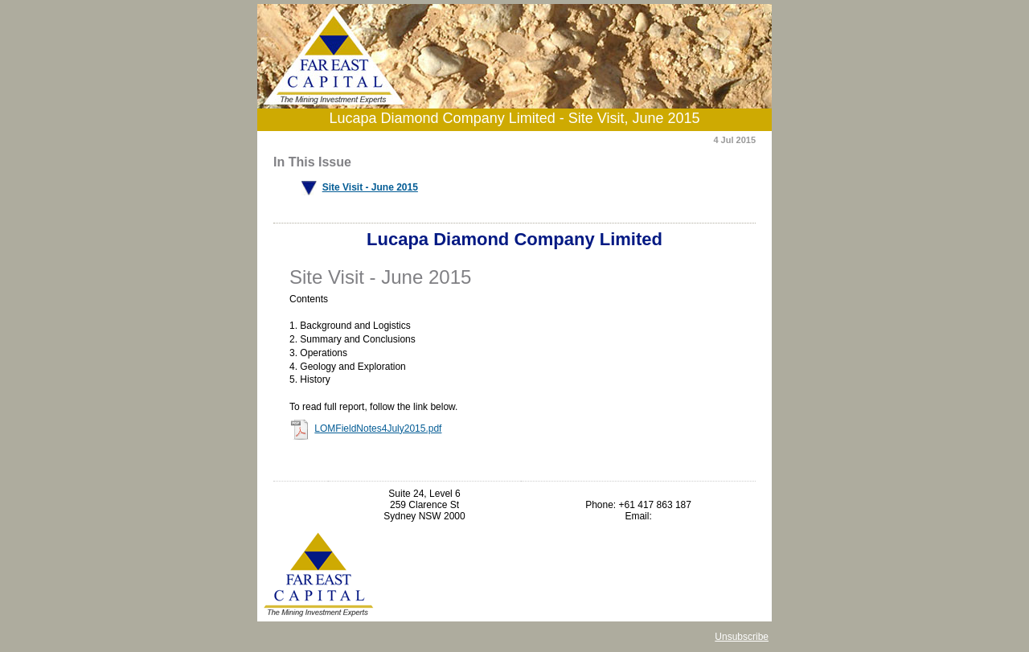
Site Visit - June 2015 (370, 187)
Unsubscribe (742, 636)
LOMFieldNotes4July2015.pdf (377, 428)
